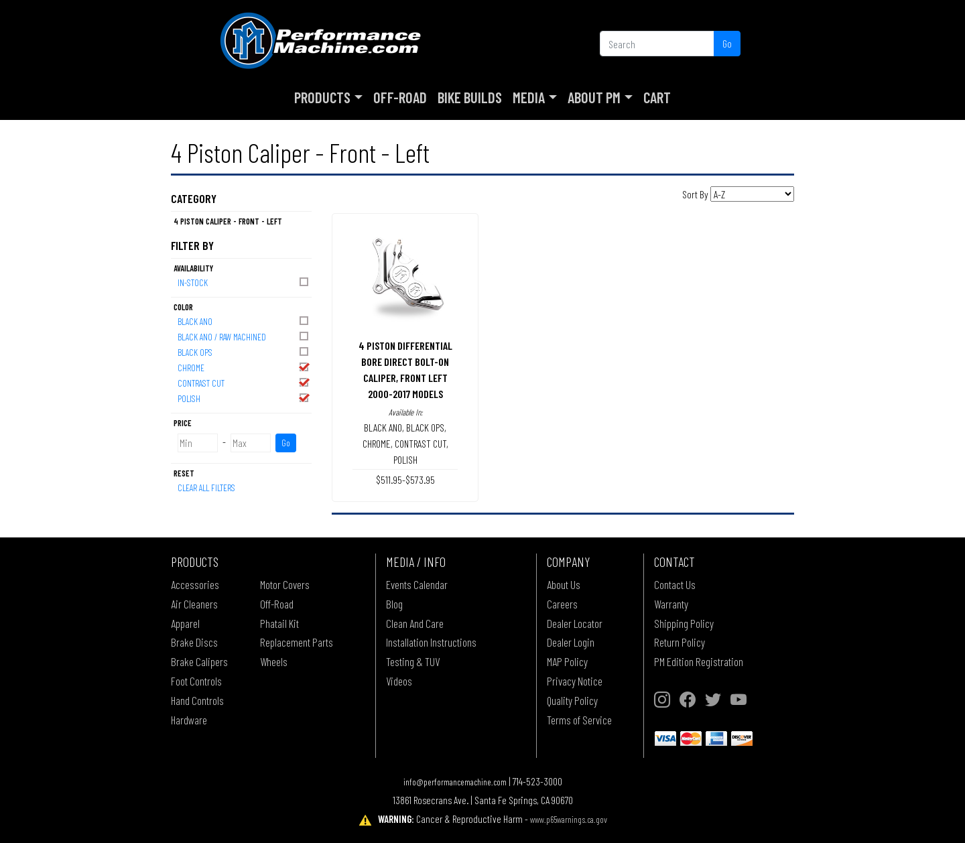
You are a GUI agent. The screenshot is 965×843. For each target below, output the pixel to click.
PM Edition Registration (698, 661)
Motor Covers (285, 584)
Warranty (671, 603)
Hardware (189, 719)
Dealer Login (570, 642)
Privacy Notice (574, 681)
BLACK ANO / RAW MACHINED (244, 336)
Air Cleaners (194, 603)
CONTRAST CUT (244, 382)
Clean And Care (415, 623)
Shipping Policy (684, 623)
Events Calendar (417, 584)
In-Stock (244, 281)
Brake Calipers (199, 661)
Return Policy (679, 642)
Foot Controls (196, 681)
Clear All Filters (206, 487)
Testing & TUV (413, 661)
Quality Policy (572, 700)
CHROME (244, 367)
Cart (657, 97)
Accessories (195, 584)
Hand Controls (197, 700)
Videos (399, 681)
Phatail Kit (279, 623)
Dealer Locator (574, 623)
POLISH (244, 397)
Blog (394, 603)
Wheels (273, 661)
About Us (563, 584)
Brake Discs (194, 642)
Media (529, 97)
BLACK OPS (244, 351)
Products (322, 97)
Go (727, 43)
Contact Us (675, 584)
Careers (562, 603)
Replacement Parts (296, 642)
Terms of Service (579, 719)
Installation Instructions (431, 642)
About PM (594, 97)
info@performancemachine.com (455, 781)
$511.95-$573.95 (405, 479)
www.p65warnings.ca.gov (568, 819)
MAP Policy (567, 661)
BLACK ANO (244, 320)
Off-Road (400, 97)
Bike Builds (470, 97)
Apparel (185, 623)
